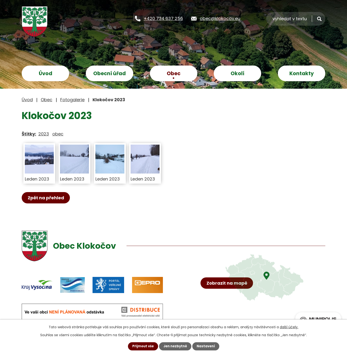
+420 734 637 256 (163, 18)
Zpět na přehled (47, 198)
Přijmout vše (141, 346)
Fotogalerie (72, 100)
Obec (173, 73)
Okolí (237, 73)
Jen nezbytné (175, 346)
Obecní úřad (109, 73)
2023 (43, 134)
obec (57, 134)
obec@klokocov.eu (220, 18)
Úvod (45, 73)
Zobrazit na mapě (228, 295)
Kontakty (301, 73)
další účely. (289, 326)
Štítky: (29, 134)
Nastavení (207, 346)
